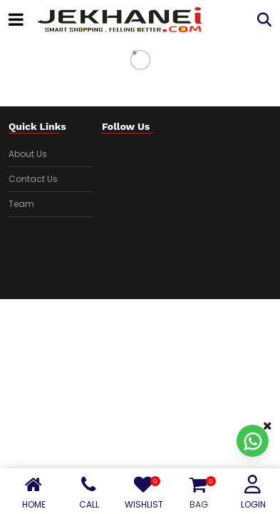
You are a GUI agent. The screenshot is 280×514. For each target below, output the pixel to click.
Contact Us (33, 179)
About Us (28, 154)
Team (21, 204)
